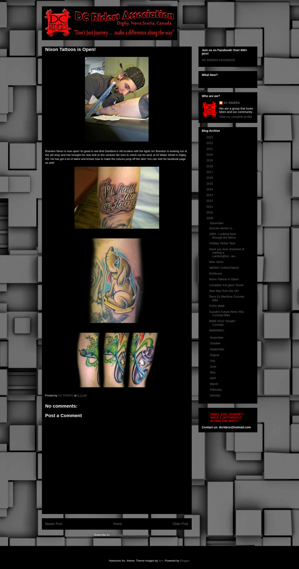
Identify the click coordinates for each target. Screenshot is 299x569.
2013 (210, 195)
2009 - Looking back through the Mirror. (222, 235)
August (215, 355)
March (214, 384)
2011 (210, 206)
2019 (210, 160)
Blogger (184, 560)
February (216, 389)
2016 (210, 177)
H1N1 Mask (217, 306)
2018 (210, 166)
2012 (210, 200)
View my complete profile (235, 116)
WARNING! (216, 330)
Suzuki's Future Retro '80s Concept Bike (226, 313)
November (217, 337)
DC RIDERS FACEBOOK (218, 60)
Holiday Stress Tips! (222, 243)
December (217, 223)
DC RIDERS (231, 102)
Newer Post (53, 524)
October (215, 343)
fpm (161, 560)
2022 (210, 143)
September (217, 349)
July (213, 360)
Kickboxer (215, 273)
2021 (210, 149)
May (213, 372)
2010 (210, 212)
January (215, 395)
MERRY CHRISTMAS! (224, 267)
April (213, 378)
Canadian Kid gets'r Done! (226, 285)
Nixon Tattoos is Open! (224, 279)
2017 (210, 172)
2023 (210, 137)
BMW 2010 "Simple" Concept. (222, 322)
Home (117, 524)
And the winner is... (221, 228)
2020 (210, 154)
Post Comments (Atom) (125, 534)
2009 (210, 218)
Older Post (180, 524)
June (213, 366)
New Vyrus (216, 262)
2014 (210, 189)
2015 (210, 183)
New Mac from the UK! (224, 291)
